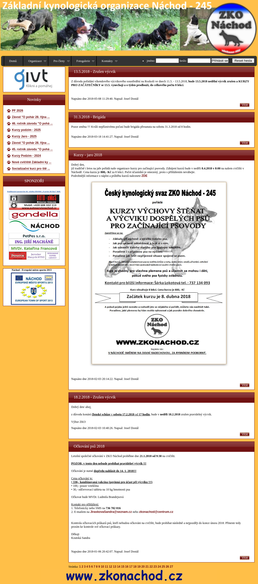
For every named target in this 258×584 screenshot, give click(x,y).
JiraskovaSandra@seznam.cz (111, 512)
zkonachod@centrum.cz (156, 512)
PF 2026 (17, 110)
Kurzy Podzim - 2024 (26, 155)
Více (245, 105)
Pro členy (59, 61)
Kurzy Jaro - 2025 (24, 136)
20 (143, 566)
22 (151, 566)
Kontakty (107, 61)
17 (130, 566)
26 (167, 566)
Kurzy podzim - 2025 (26, 130)
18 (134, 566)
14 (118, 566)
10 (102, 566)
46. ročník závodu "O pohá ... (32, 123)
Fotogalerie (83, 61)
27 (171, 566)
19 (138, 566)
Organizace (35, 61)
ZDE (144, 176)
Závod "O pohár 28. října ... (31, 117)
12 (110, 566)
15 (122, 566)
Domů (13, 61)
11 (106, 566)
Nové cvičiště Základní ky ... (31, 162)
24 (159, 566)
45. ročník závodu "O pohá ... (32, 149)
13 (114, 566)
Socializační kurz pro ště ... (31, 168)
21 (147, 566)
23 (155, 566)
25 (163, 566)
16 (126, 566)
